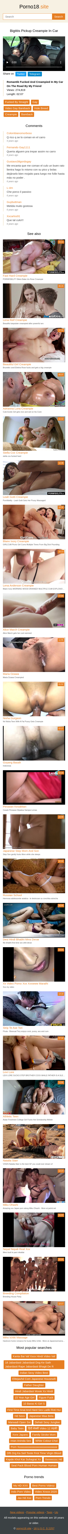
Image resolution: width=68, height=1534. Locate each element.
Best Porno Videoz (43, 1485)
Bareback (27, 114)
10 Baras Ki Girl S (34, 1403)
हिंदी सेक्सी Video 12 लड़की (42, 1428)
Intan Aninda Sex (21, 1440)
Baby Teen (17, 1428)
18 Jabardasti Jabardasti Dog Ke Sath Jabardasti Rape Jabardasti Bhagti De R (29, 1364)
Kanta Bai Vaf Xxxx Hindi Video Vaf (34, 1356)
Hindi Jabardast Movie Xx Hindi (34, 1391)
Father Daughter (34, 1385)
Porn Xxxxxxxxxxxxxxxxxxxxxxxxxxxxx (34, 1446)
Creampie (11, 114)
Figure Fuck (46, 1397)
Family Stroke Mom (44, 1434)
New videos (17, 1512)
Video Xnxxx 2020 (46, 1491)
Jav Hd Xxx (24, 1497)
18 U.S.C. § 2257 (44, 1528)
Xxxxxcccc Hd (53, 1459)
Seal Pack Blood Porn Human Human (34, 1465)
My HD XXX (20, 1485)
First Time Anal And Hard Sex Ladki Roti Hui (34, 1409)
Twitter (21, 73)
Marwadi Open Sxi (19, 1422)
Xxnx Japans (20, 1434)
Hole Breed (41, 108)
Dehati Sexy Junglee (47, 1422)
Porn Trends (43, 1497)
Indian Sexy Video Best (34, 1372)
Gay (35, 101)
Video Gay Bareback (17, 108)
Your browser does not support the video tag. (34, 53)
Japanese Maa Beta (41, 1415)
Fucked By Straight (16, 101)
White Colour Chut (46, 1440)
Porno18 (34, 7)
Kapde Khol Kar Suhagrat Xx (23, 1459)
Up (56, 1512)
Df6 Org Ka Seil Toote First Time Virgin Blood (34, 1453)
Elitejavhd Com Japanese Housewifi (34, 1378)
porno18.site (23, 1528)
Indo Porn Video (21, 1491)
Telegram (34, 73)
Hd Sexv (20, 1415)
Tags (49, 1512)
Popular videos (35, 1512)
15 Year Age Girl (24, 1397)
